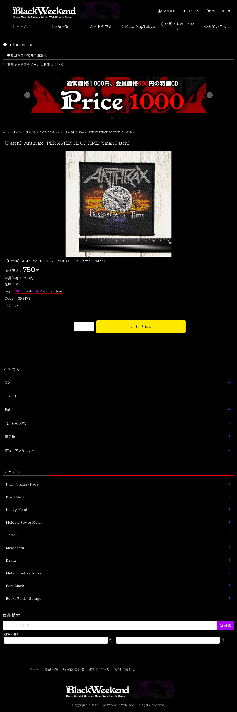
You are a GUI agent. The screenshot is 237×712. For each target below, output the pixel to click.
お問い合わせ (124, 669)
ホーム (7, 132)
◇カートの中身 (99, 26)
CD (7, 382)
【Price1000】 (16, 423)
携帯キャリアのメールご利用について (35, 64)
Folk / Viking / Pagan (23, 484)
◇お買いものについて (178, 26)
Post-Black (15, 585)
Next (210, 95)
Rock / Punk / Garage (23, 598)
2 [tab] (118, 116)
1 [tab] (112, 116)
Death (11, 560)
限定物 (10, 436)
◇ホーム (19, 26)
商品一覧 (51, 669)
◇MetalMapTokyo (138, 26)
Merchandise (50, 290)
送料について (99, 669)
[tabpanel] (118, 95)
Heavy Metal (16, 509)
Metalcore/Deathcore (23, 573)
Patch (17, 132)
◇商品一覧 (59, 26)
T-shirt (10, 396)
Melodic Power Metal (24, 522)
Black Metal (16, 497)
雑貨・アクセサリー (20, 450)
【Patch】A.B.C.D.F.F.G (39, 132)
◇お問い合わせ (217, 26)
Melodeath (15, 547)
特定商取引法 (73, 669)
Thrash (26, 290)
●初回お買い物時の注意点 (27, 55)
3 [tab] (125, 116)
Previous (27, 95)
